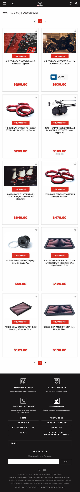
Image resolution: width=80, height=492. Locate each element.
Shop (18, 13)
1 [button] (40, 21)
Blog (23, 433)
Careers (56, 428)
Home (12, 13)
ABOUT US (23, 423)
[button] (34, 21)
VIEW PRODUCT (20, 56)
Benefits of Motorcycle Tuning (56, 434)
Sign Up (66, 461)
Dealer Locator (57, 423)
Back (5, 13)
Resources (56, 418)
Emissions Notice (23, 428)
